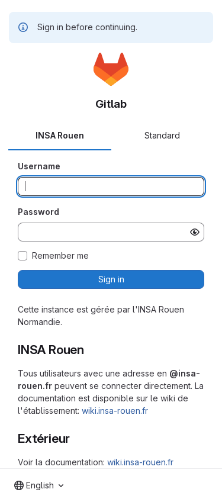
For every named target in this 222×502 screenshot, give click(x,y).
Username (39, 166)
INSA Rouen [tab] (60, 135)
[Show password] (194, 232)
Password (38, 212)
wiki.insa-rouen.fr (115, 411)
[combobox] (39, 485)
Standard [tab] (162, 135)
